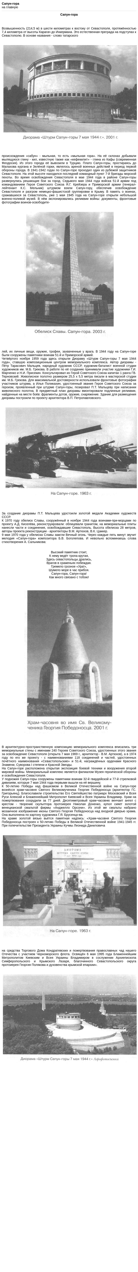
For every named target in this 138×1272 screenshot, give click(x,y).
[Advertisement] (68, 1131)
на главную (10, 7)
